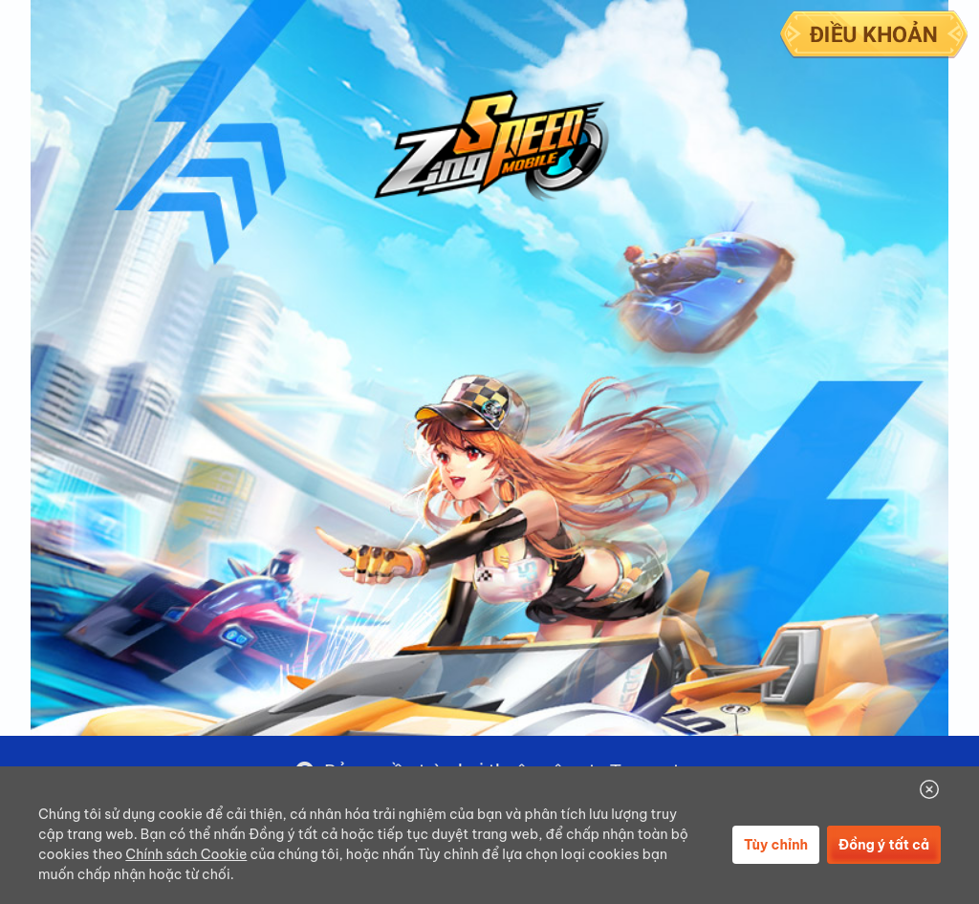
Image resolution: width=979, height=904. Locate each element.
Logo (491, 146)
